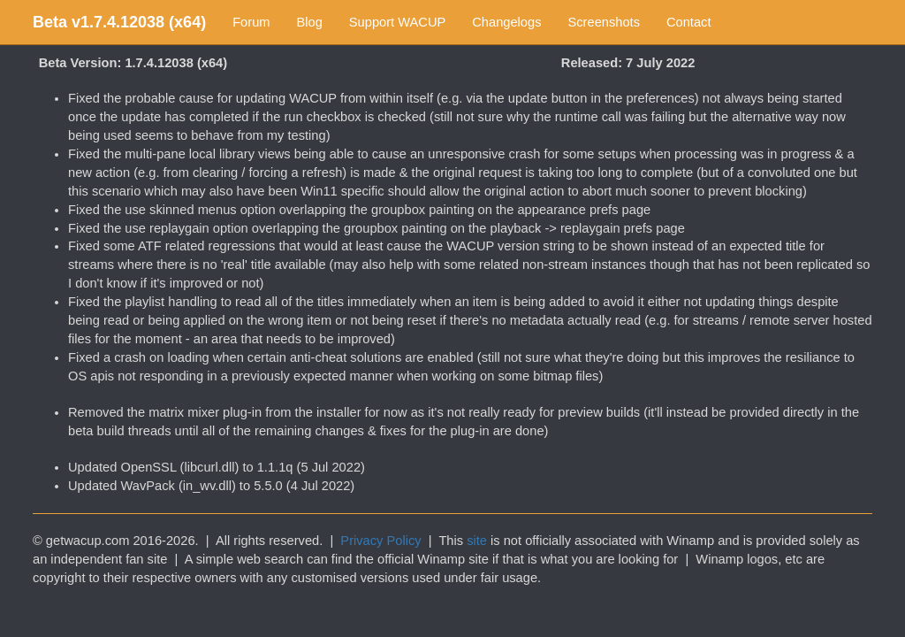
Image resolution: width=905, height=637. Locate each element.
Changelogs (506, 22)
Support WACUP (397, 22)
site (477, 540)
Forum (251, 22)
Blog (310, 22)
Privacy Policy (380, 540)
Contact (688, 22)
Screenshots (604, 22)
